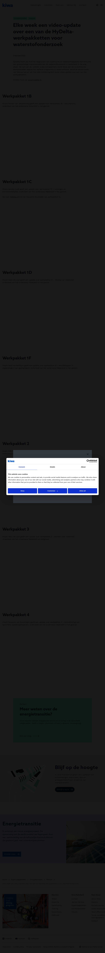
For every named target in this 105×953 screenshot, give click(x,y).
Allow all (82, 491)
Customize (52, 491)
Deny (22, 491)
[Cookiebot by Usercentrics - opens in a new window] (88, 461)
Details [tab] (52, 467)
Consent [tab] (22, 467)
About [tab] (83, 467)
